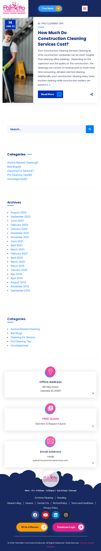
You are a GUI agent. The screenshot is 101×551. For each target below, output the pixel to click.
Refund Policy (60, 503)
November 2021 (20, 237)
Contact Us (43, 503)
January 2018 (19, 270)
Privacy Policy (51, 508)
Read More (51, 94)
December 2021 (20, 233)
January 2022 (19, 228)
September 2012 (20, 290)
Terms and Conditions (82, 503)
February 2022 (19, 224)
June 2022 (17, 220)
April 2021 (16, 245)
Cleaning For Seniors (20, 170)
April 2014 (16, 278)
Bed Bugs (14, 166)
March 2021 (17, 249)
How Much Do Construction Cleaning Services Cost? (62, 38)
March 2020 (18, 261)
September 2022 (21, 216)
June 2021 (17, 241)
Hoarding (61, 498)
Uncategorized (17, 179)
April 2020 (17, 257)
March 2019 (17, 265)
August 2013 (18, 282)
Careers (29, 503)
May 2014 (16, 274)
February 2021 (19, 253)
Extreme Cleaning (44, 498)
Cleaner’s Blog (14, 503)
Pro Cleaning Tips (52, 23)
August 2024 (18, 212)
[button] (85, 8)
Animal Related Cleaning (22, 162)
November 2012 (20, 286)
